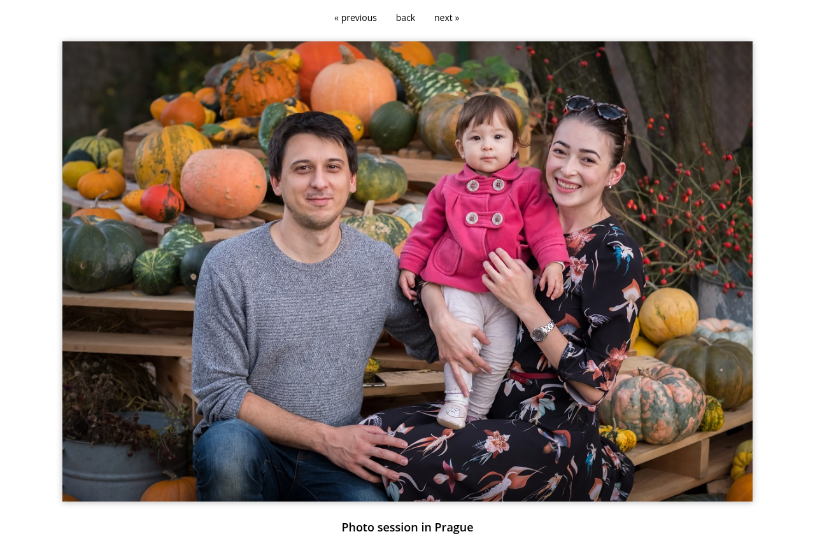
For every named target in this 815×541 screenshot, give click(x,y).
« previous (355, 17)
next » (446, 17)
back (405, 17)
